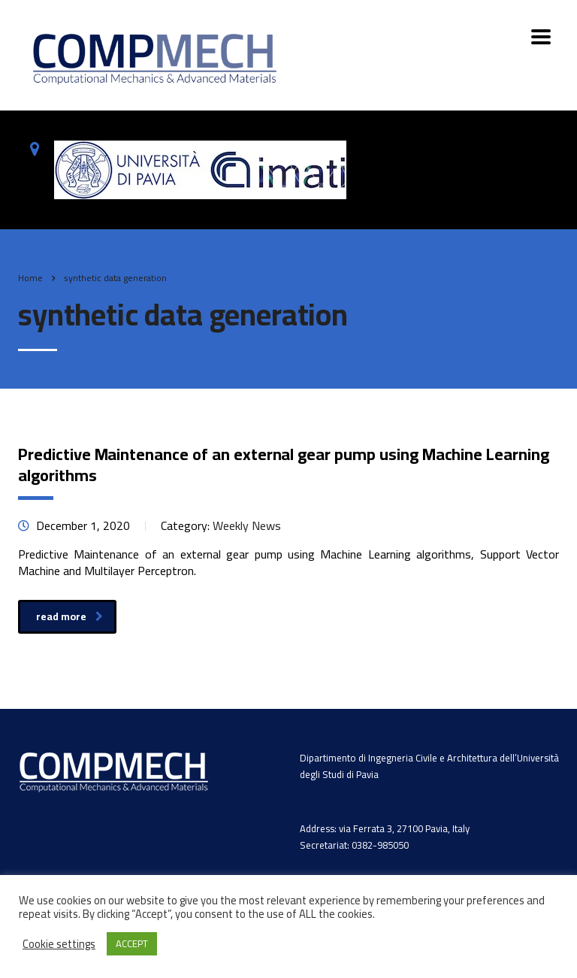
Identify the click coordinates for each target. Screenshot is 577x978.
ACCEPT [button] (132, 943)
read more (69, 616)
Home (30, 277)
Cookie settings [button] (59, 944)
